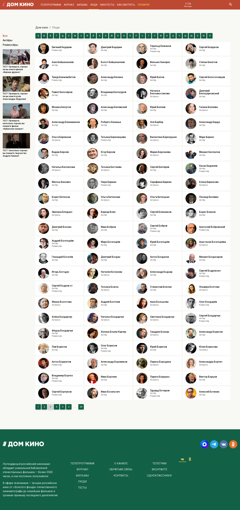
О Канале (121, 463)
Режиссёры (10, 44)
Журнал (69, 4)
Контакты (121, 475)
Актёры (7, 40)
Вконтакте (159, 469)
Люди (93, 4)
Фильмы (82, 4)
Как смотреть (126, 4)
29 (81, 407)
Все (5, 35)
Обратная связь (120, 469)
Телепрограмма (50, 4)
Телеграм (159, 463)
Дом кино (41, 27)
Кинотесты (107, 4)
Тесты (82, 487)
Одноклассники (159, 475)
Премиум (143, 4)
